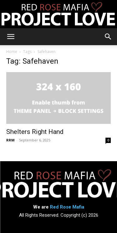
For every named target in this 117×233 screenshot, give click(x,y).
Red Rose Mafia (67, 207)
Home (11, 51)
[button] (11, 36)
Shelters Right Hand (35, 131)
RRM (10, 140)
